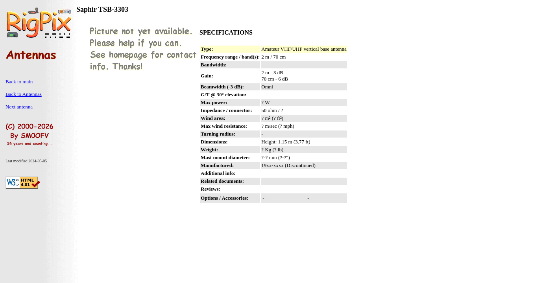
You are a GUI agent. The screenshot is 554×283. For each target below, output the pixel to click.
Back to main (19, 82)
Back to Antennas (24, 94)
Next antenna (19, 107)
